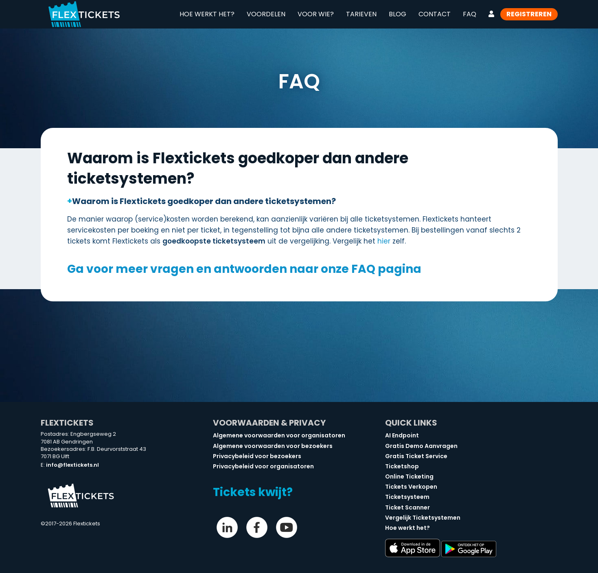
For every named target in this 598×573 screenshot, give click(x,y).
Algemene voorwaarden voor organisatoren (279, 435)
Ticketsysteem (407, 497)
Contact (434, 14)
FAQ (469, 14)
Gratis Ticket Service (416, 456)
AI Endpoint (402, 435)
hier (383, 241)
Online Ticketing (409, 476)
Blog (397, 14)
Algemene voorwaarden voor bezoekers (273, 446)
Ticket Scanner (407, 507)
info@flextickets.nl (72, 465)
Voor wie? (316, 14)
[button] (299, 201)
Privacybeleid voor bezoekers (257, 456)
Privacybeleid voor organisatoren (263, 466)
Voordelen (266, 14)
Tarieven (361, 14)
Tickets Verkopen (411, 487)
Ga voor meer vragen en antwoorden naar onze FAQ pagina (244, 269)
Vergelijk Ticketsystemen (422, 518)
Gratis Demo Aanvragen (421, 446)
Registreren (529, 14)
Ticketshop (402, 466)
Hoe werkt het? (207, 14)
